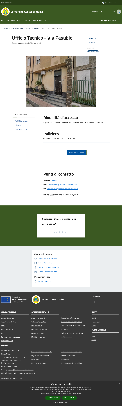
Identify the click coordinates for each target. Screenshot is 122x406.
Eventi (94, 339)
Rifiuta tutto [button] (69, 398)
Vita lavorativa (36, 325)
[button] (61, 402)
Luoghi (28, 28)
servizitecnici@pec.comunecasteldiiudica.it (62, 188)
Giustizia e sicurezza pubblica (71, 321)
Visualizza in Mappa (76, 152)
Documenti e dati (7, 340)
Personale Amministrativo (10, 337)
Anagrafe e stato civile (39, 318)
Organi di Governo (7, 318)
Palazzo (36, 28)
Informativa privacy (68, 355)
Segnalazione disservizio (40, 355)
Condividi (92, 38)
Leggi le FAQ (35, 359)
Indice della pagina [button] (21, 114)
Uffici (3, 325)
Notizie (94, 318)
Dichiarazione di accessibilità (71, 363)
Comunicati (96, 322)
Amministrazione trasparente (71, 352)
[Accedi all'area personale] (110, 2)
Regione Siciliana (7, 2)
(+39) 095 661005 (10, 366)
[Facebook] (100, 11)
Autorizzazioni (66, 337)
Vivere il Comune (17, 28)
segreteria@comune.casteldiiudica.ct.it (19, 370)
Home (6, 28)
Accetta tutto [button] (53, 398)
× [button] (119, 383)
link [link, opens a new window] (81, 393)
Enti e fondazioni (7, 329)
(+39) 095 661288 (14, 360)
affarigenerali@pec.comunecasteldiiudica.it (20, 373)
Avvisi (94, 325)
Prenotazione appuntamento (41, 352)
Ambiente (64, 329)
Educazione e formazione (70, 318)
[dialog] (61, 393)
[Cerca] (118, 11)
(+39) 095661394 (7, 363)
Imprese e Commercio (39, 329)
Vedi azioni (93, 43)
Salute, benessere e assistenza (72, 333)
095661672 (55, 180)
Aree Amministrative (8, 322)
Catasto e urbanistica (38, 333)
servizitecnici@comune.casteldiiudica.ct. (63, 184)
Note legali (65, 359)
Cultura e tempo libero (39, 322)
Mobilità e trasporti (38, 337)
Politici (3, 333)
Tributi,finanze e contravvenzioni (73, 325)
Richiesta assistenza (38, 363)
